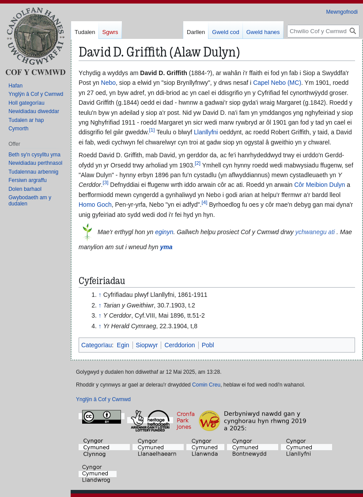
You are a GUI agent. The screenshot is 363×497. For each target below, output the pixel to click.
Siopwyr (147, 345)
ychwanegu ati (315, 231)
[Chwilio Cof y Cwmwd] (323, 31)
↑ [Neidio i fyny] (100, 294)
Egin (123, 345)
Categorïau (96, 345)
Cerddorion (179, 345)
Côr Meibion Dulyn (319, 184)
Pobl (208, 345)
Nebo (108, 82)
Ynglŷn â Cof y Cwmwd (103, 399)
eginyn (164, 231)
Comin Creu (206, 385)
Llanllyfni (206, 132)
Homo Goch (95, 204)
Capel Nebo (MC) (277, 82)
